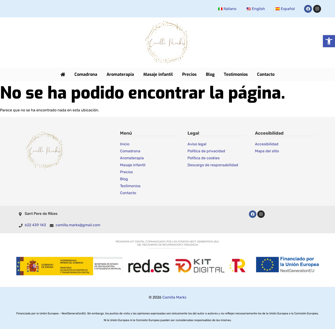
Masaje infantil (158, 74)
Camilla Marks (174, 297)
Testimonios (236, 74)
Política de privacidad (206, 151)
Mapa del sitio (267, 151)
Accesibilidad (266, 144)
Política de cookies (204, 158)
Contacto (266, 74)
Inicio (124, 144)
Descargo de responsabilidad (213, 165)
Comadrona (85, 74)
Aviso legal (197, 144)
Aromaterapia (120, 74)
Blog (210, 74)
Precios (189, 74)
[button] (329, 41)
